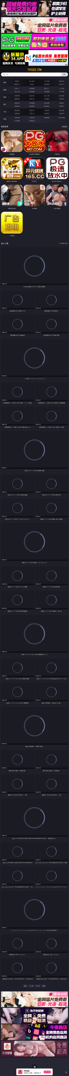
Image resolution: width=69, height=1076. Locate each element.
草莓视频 (46, 118)
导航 (4, 119)
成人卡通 (46, 96)
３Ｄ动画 (61, 88)
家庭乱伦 (31, 110)
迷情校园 (17, 113)
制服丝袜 (17, 99)
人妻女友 (46, 110)
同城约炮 (17, 118)
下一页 (38, 986)
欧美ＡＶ (46, 88)
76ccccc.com (34, 70)
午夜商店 (31, 118)
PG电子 (17, 81)
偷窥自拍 (17, 103)
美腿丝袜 (17, 106)
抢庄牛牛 (61, 84)
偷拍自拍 (31, 96)
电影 (4, 97)
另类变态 (61, 99)
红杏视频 (17, 121)
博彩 (4, 82)
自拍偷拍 (31, 88)
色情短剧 (31, 121)
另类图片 (61, 106)
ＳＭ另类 (61, 91)
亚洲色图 (31, 103)
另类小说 (31, 113)
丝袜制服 (31, 91)
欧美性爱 (61, 96)
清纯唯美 (31, 106)
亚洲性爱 (17, 96)
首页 (25, 986)
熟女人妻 (17, 91)
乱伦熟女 (46, 99)
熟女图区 (46, 106)
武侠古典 (61, 110)
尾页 (44, 986)
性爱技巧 (61, 113)
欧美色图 (46, 103)
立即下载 (47, 1072)
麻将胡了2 (17, 84)
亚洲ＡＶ (17, 88)
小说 (4, 112)
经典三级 (31, 99)
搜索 (64, 74)
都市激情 (17, 110)
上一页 (31, 986)
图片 (4, 104)
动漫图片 (61, 103)
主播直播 (46, 91)
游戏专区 (61, 81)
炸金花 (32, 84)
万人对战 (46, 81)
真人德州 (31, 81)
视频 (4, 90)
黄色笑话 (46, 113)
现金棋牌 (46, 84)
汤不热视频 (61, 118)
